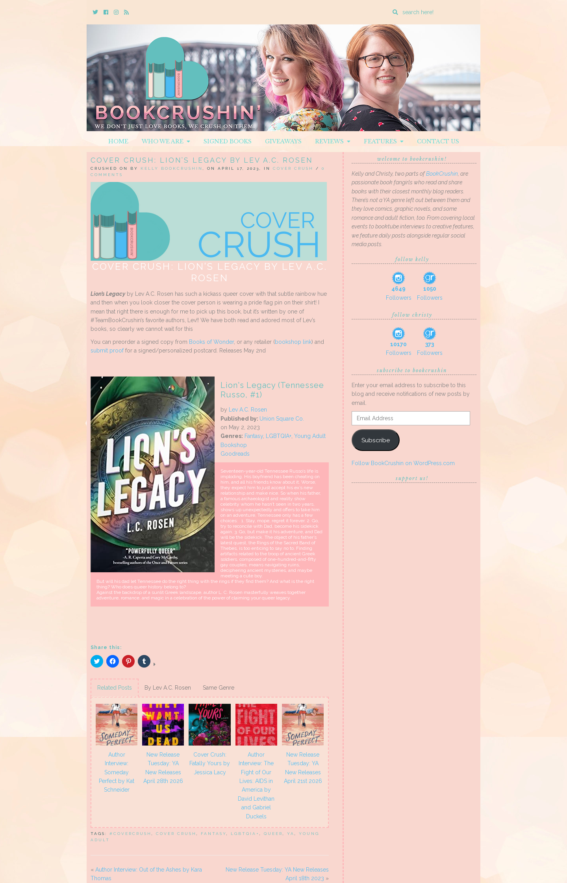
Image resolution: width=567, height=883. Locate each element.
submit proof (107, 350)
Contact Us (438, 141)
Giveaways (283, 141)
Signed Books (228, 141)
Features (384, 141)
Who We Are (166, 141)
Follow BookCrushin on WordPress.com (403, 463)
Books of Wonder (211, 342)
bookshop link (293, 342)
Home (118, 141)
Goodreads (235, 454)
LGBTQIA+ (278, 436)
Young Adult (310, 436)
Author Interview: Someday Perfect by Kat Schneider (116, 772)
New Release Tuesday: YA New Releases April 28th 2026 (163, 767)
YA (291, 833)
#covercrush (130, 833)
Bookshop (233, 445)
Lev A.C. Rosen (248, 409)
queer (273, 833)
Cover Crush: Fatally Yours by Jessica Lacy (209, 763)
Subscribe (375, 440)
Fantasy (254, 436)
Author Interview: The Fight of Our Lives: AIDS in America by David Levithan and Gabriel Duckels (256, 785)
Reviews (332, 141)
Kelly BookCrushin (172, 168)
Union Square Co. (281, 419)
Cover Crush (293, 168)
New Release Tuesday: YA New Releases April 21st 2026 (303, 767)
